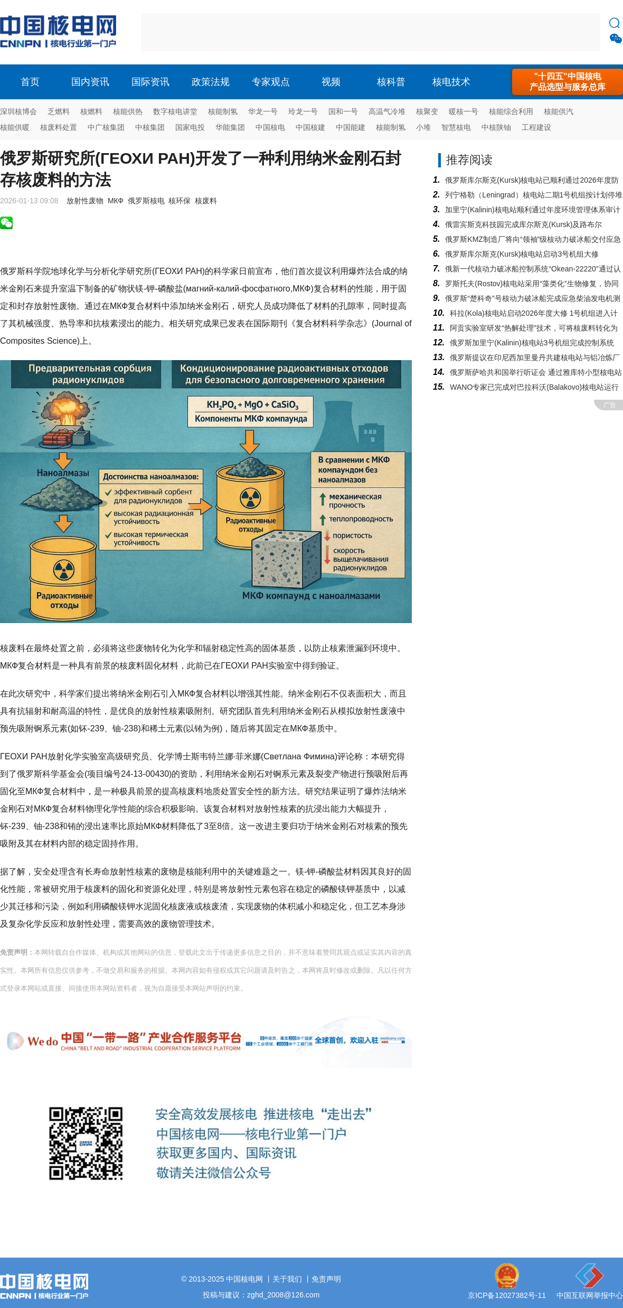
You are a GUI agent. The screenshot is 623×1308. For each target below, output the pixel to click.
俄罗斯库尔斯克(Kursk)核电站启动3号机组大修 (522, 254)
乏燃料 (59, 111)
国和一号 (343, 111)
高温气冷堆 (387, 111)
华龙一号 (263, 111)
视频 (331, 82)
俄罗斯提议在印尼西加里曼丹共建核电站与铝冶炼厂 (535, 357)
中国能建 (350, 127)
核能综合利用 (511, 111)
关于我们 (287, 1279)
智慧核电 (456, 127)
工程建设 (536, 127)
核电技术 (451, 82)
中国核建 (310, 127)
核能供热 (128, 111)
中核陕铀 (496, 127)
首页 (30, 82)
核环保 (179, 200)
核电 (60, 32)
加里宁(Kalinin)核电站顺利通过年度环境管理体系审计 (532, 209)
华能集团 (230, 127)
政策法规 (211, 82)
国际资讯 (150, 82)
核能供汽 (558, 111)
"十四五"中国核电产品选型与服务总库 (568, 81)
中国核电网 (244, 1279)
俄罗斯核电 (146, 200)
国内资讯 (90, 82)
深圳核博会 (18, 111)
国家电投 (190, 127)
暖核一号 (463, 111)
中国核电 (270, 127)
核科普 (391, 82)
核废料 (206, 200)
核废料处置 (58, 127)
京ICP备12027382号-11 (507, 1295)
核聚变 (427, 111)
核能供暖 (15, 127)
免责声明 (326, 1279)
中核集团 (150, 127)
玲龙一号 (303, 111)
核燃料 (91, 111)
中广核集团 (106, 127)
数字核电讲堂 (175, 111)
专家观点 (271, 82)
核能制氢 (223, 111)
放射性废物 (85, 200)
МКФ (116, 200)
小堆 (423, 127)
